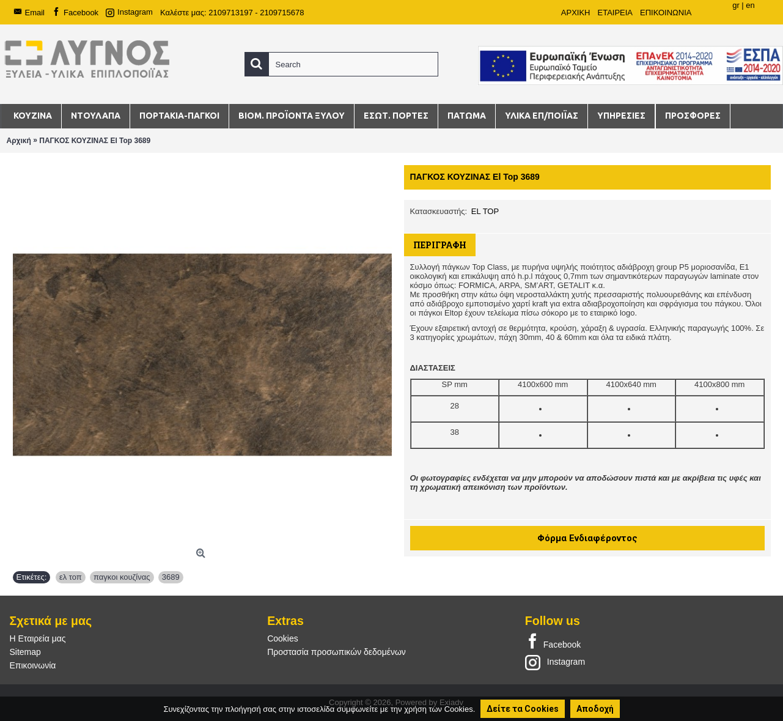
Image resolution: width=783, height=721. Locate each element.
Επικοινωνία (33, 665)
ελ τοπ (70, 577)
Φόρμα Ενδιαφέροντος (587, 538)
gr (736, 5)
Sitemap (25, 652)
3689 (171, 577)
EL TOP (485, 211)
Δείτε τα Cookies (523, 709)
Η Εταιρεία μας (38, 638)
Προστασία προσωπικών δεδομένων (336, 652)
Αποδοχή (595, 709)
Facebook (553, 642)
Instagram (555, 662)
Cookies (282, 638)
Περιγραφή (439, 245)
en (750, 5)
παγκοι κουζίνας (122, 577)
